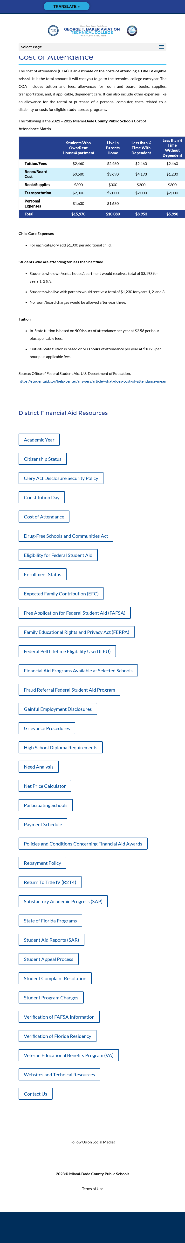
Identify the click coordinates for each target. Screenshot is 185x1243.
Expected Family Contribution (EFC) (61, 593)
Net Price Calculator (45, 786)
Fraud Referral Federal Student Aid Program (69, 690)
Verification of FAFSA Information (59, 1017)
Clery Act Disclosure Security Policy (61, 478)
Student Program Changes (51, 997)
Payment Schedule (43, 824)
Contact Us (35, 1094)
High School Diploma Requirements (60, 747)
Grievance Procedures (47, 728)
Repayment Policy (42, 863)
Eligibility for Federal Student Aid (58, 555)
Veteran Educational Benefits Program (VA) (69, 1055)
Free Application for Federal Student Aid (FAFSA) (74, 613)
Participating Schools (46, 805)
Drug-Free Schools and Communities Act (66, 536)
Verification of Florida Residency (57, 1036)
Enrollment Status (42, 574)
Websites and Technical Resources (59, 1074)
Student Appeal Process (48, 959)
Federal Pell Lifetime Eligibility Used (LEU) (67, 651)
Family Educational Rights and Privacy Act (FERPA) (76, 632)
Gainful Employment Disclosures (58, 709)
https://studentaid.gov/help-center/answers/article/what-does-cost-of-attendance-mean (92, 381)
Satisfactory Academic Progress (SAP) (63, 901)
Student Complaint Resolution (55, 978)
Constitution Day (42, 497)
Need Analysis (39, 767)
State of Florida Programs (50, 920)
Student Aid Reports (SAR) (51, 940)
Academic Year (39, 439)
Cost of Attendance (44, 516)
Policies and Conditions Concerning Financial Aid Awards (83, 843)
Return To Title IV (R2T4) (50, 882)
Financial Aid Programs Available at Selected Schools (78, 670)
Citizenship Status (43, 459)
